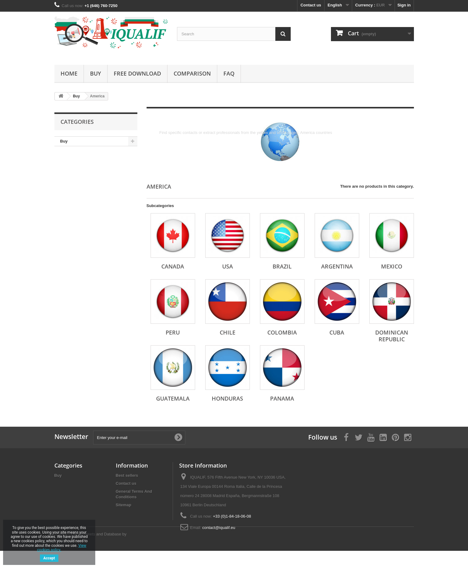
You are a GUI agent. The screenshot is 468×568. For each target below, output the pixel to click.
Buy (95, 73)
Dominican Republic (391, 336)
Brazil (282, 266)
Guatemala (173, 398)
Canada (172, 266)
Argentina (337, 266)
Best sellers (127, 475)
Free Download (137, 73)
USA (227, 266)
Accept (49, 558)
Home (69, 73)
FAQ (228, 73)
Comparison (192, 73)
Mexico (391, 266)
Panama (282, 398)
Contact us (311, 5)
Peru (173, 332)
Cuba (336, 332)
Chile (227, 332)
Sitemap (124, 505)
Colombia (282, 332)
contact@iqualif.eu (218, 527)
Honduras (227, 398)
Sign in (404, 5)
